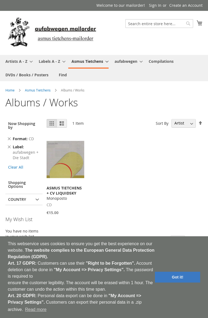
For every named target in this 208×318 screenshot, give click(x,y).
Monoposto (64, 193)
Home (10, 90)
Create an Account (186, 5)
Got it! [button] (177, 277)
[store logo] (52, 32)
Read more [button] (35, 309)
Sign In (155, 5)
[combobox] (159, 23)
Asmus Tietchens (38, 90)
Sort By (162, 123)
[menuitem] (17, 61)
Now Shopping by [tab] (21, 125)
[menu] (104, 68)
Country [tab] (17, 199)
